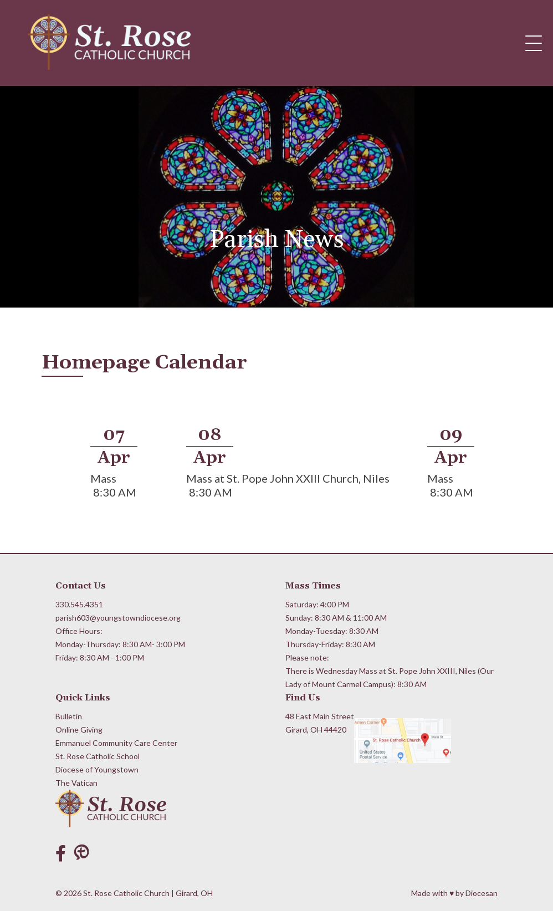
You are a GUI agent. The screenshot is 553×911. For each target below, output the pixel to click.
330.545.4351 (79, 604)
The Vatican (76, 782)
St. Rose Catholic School (97, 756)
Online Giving (79, 729)
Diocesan (481, 893)
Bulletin (68, 716)
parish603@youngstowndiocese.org (118, 617)
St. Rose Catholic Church (126, 893)
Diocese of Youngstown (97, 769)
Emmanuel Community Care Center (116, 743)
